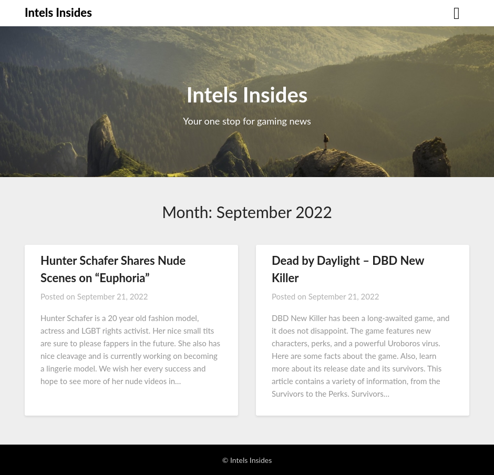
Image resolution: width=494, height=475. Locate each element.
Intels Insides (58, 12)
